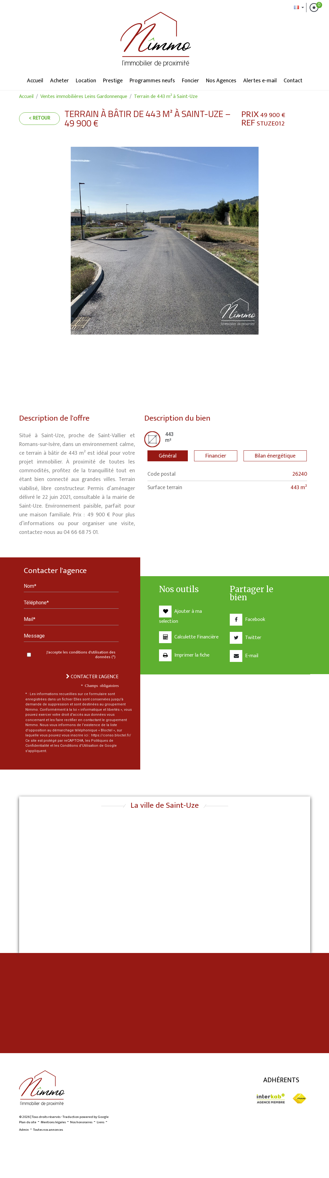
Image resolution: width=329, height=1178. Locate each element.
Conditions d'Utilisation (79, 746)
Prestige (113, 80)
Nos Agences (221, 80)
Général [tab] (168, 455)
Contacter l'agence (92, 677)
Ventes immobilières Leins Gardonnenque (83, 96)
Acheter (59, 80)
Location (86, 80)
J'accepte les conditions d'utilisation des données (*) (81, 654)
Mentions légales (53, 1122)
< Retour (39, 118)
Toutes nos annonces (48, 1130)
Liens (100, 1122)
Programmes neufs (152, 80)
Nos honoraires (81, 1122)
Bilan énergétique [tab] (275, 455)
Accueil (35, 80)
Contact (293, 80)
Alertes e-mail (260, 80)
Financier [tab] (215, 455)
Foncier (190, 80)
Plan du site (27, 1122)
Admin (24, 1130)
